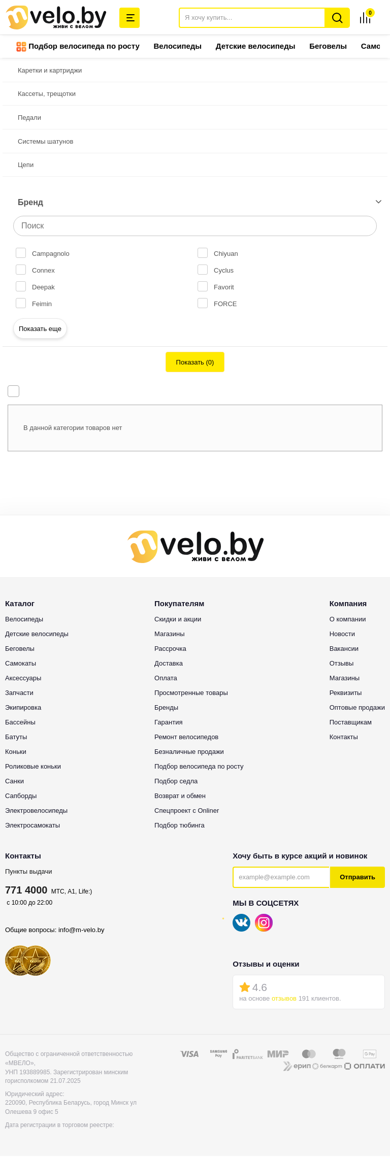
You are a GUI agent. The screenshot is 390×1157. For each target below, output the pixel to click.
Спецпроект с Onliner (186, 811)
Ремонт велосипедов (186, 738)
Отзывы (342, 664)
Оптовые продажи (357, 708)
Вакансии (344, 649)
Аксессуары (23, 679)
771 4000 (26, 891)
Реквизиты (346, 694)
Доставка (168, 664)
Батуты (16, 738)
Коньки (15, 752)
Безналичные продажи (189, 752)
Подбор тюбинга (179, 826)
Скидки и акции (177, 620)
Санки (14, 782)
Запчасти (19, 694)
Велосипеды (177, 47)
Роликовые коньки (33, 767)
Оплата (165, 679)
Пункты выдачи (28, 872)
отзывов (284, 999)
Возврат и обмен (180, 797)
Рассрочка (170, 649)
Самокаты (20, 664)
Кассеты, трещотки (47, 94)
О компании (348, 620)
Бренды (166, 708)
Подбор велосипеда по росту (78, 48)
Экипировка (23, 708)
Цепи (26, 166)
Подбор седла (176, 782)
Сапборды (21, 797)
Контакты (344, 738)
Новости (342, 635)
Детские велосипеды (256, 47)
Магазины (169, 635)
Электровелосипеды (36, 811)
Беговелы (328, 47)
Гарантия (168, 723)
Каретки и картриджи (50, 71)
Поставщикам (351, 723)
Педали (29, 118)
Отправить (357, 878)
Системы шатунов (45, 142)
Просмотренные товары (191, 694)
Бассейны (20, 723)
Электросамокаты (32, 826)
